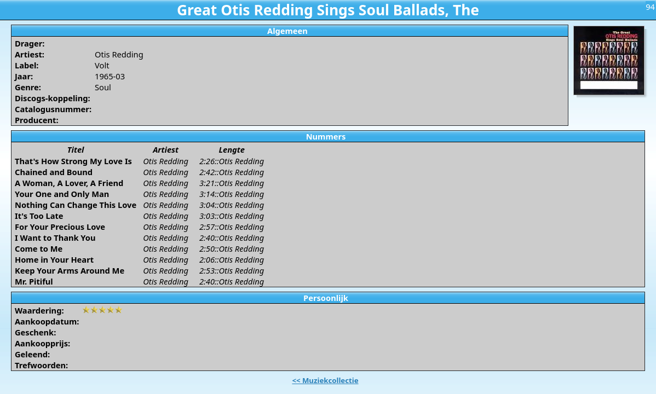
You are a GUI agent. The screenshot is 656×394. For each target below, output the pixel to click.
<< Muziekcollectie (325, 380)
